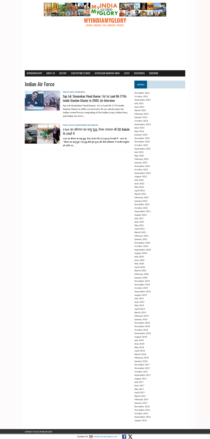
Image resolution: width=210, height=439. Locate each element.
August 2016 (140, 420)
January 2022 (140, 200)
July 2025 (139, 103)
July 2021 (139, 218)
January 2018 (140, 361)
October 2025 (141, 96)
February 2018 (141, 357)
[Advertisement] (105, 50)
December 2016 (142, 406)
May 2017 (139, 389)
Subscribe (153, 73)
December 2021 (142, 204)
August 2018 (140, 336)
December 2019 (142, 280)
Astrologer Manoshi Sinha (107, 73)
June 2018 (139, 343)
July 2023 (139, 152)
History (63, 73)
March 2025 (140, 110)
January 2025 (140, 117)
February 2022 (141, 197)
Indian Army (68, 92)
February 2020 (141, 274)
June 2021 (139, 221)
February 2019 (141, 315)
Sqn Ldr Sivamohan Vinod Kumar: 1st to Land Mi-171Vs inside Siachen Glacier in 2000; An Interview (94, 98)
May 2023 (139, 155)
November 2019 (142, 284)
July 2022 (139, 179)
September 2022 (142, 173)
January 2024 (140, 134)
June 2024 (139, 127)
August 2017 (140, 378)
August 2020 (140, 253)
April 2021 (139, 228)
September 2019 (142, 291)
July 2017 (139, 381)
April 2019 (139, 308)
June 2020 (139, 260)
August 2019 (140, 294)
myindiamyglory (34, 73)
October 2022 (141, 169)
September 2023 (142, 148)
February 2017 (141, 399)
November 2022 (142, 166)
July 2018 (139, 340)
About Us (50, 73)
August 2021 (140, 214)
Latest (127, 73)
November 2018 (142, 326)
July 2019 (139, 298)
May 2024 (139, 131)
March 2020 (140, 270)
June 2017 (139, 385)
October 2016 (141, 413)
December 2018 (142, 322)
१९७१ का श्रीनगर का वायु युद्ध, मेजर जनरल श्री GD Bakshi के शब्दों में (96, 131)
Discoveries (139, 73)
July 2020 (139, 256)
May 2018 (139, 347)
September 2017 (142, 375)
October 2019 (141, 287)
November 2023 (142, 141)
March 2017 (140, 395)
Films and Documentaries (75, 125)
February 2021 (141, 235)
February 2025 (141, 113)
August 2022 (140, 176)
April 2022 (139, 190)
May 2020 (139, 263)
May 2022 (139, 186)
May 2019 (139, 305)
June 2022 (139, 183)
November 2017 (142, 368)
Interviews (80, 92)
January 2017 (140, 402)
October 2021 (141, 207)
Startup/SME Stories (80, 73)
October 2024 (141, 120)
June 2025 (139, 106)
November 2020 (142, 242)
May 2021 (139, 225)
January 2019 (140, 319)
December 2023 (142, 138)
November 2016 (142, 409)
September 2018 (142, 333)
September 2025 (142, 99)
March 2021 (140, 232)
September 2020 (142, 249)
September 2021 (142, 211)
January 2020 (140, 277)
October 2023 (141, 145)
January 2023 (140, 162)
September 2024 (142, 124)
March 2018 (140, 354)
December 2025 (142, 92)
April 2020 (139, 267)
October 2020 (141, 246)
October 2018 (141, 329)
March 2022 (140, 193)
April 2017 (139, 392)
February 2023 (141, 158)
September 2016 (142, 416)
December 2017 (142, 364)
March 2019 (140, 312)
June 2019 (139, 301)
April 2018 (139, 350)
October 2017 (141, 371)
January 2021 (140, 239)
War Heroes (92, 125)
